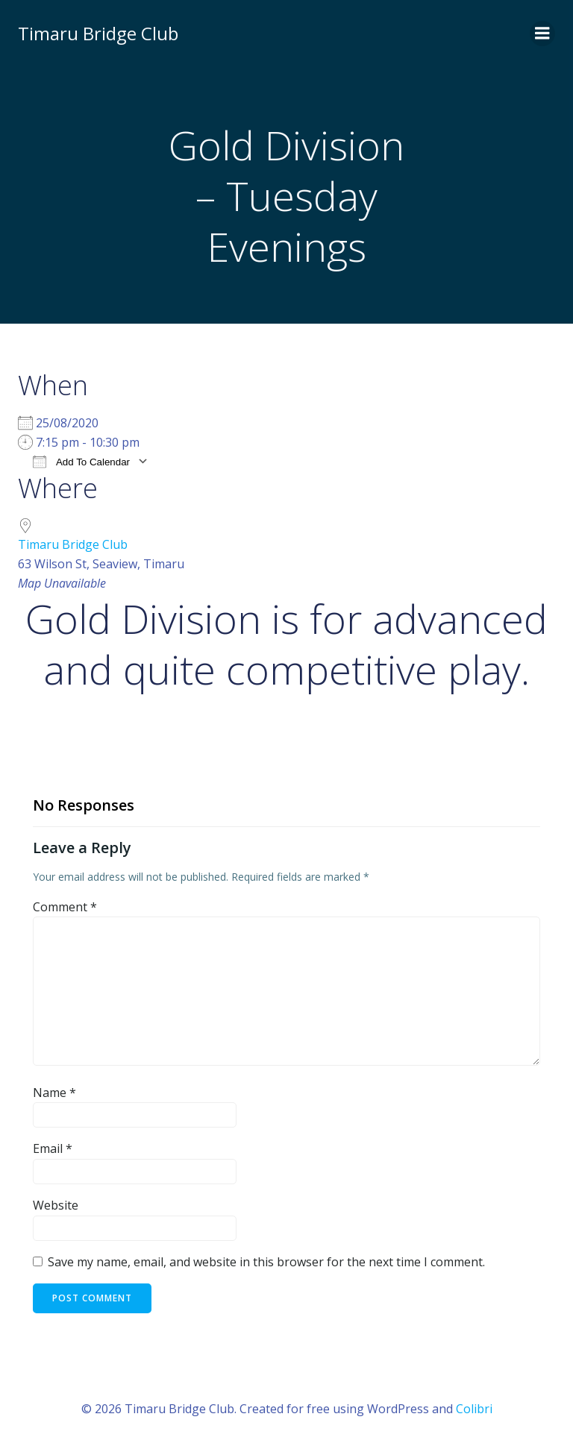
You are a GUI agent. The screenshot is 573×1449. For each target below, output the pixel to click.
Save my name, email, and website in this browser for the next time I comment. (266, 1262)
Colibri (474, 1409)
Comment (65, 907)
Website (55, 1205)
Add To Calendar (81, 461)
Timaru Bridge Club (73, 544)
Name (54, 1092)
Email (52, 1148)
